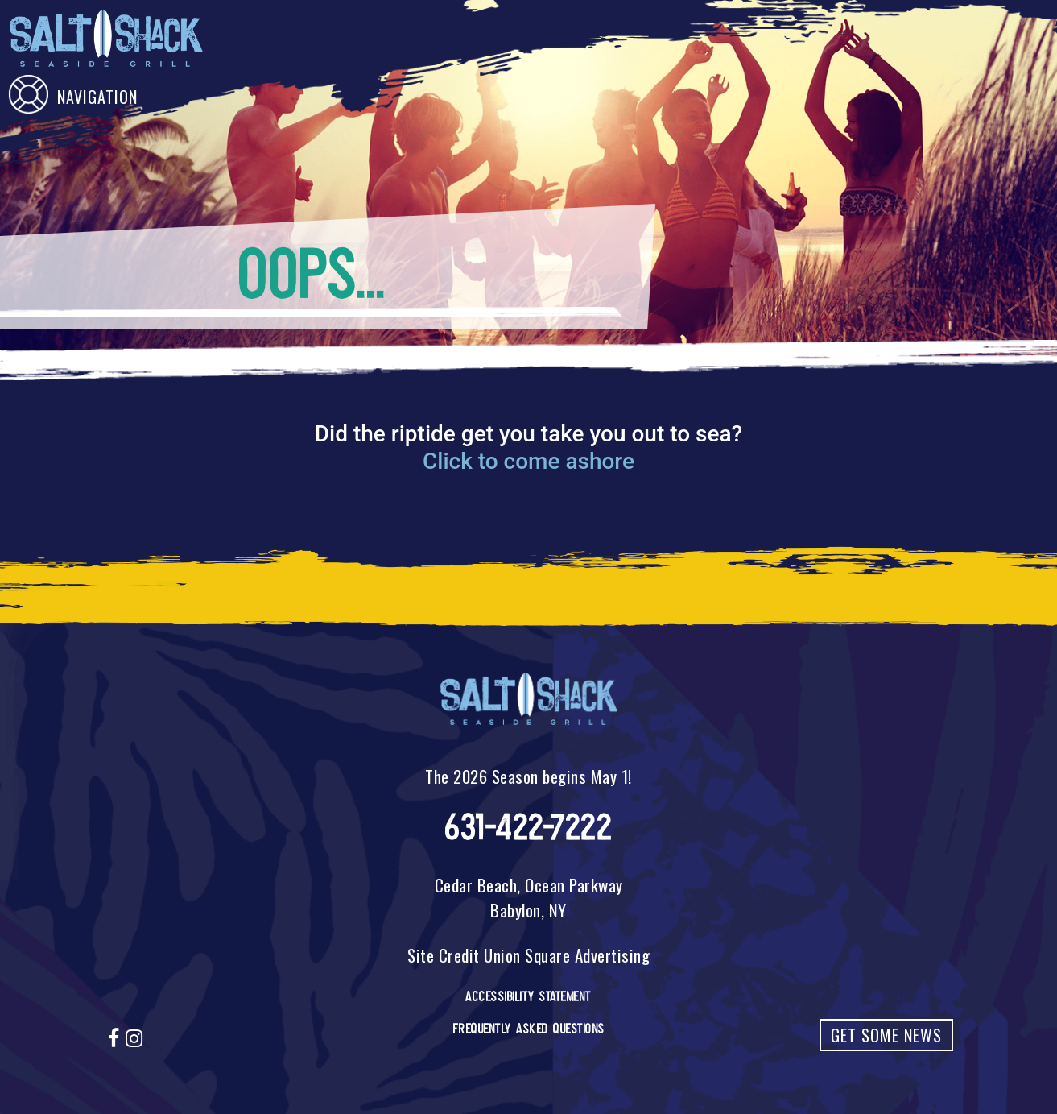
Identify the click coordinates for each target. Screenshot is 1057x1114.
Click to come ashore (528, 461)
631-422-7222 (528, 827)
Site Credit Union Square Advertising (528, 954)
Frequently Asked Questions (529, 1028)
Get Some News (886, 1035)
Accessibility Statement (528, 996)
